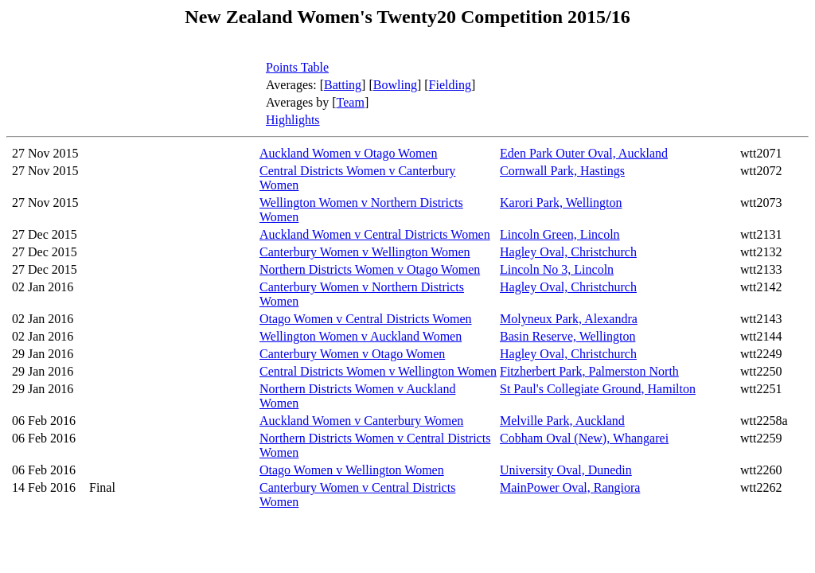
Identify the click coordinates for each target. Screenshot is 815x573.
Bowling (395, 85)
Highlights (293, 120)
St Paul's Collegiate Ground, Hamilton (598, 389)
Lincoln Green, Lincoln (560, 234)
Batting (342, 85)
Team (351, 102)
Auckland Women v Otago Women (348, 153)
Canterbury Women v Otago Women (352, 354)
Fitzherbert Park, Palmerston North (589, 371)
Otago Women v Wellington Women (351, 470)
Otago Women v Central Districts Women (365, 318)
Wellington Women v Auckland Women (360, 336)
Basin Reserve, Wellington (567, 336)
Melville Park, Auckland (562, 420)
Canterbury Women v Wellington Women (364, 252)
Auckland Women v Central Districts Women (374, 234)
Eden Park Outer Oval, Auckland (584, 153)
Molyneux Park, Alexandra (569, 318)
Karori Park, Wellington (561, 202)
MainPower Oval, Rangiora (570, 487)
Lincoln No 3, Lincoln (557, 269)
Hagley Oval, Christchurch (568, 252)
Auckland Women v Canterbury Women (361, 420)
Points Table (297, 67)
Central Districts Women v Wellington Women (378, 371)
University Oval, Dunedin (566, 470)
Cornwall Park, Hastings (562, 170)
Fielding (450, 85)
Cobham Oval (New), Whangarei (584, 438)
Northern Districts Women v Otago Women (369, 269)
